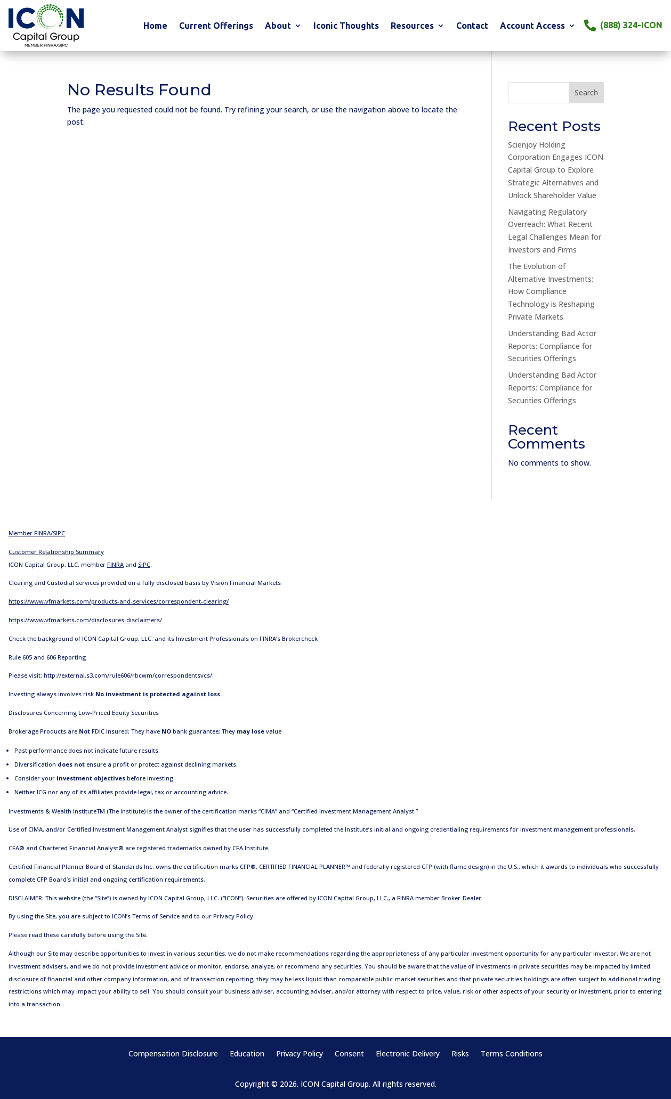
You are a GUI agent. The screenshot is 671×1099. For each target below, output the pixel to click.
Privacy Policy (233, 916)
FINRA (405, 898)
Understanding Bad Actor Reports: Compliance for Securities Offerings (552, 346)
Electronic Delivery (408, 1054)
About (278, 26)
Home (155, 26)
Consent (349, 1054)
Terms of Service (156, 916)
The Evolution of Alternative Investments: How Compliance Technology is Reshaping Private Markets (551, 291)
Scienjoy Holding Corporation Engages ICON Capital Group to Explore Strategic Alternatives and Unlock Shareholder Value (555, 170)
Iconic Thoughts (346, 26)
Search (586, 92)
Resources (412, 26)
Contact (472, 26)
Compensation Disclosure (173, 1054)
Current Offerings (216, 26)
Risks (460, 1054)
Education (247, 1054)
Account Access (532, 26)
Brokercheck (300, 638)
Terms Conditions (512, 1054)
